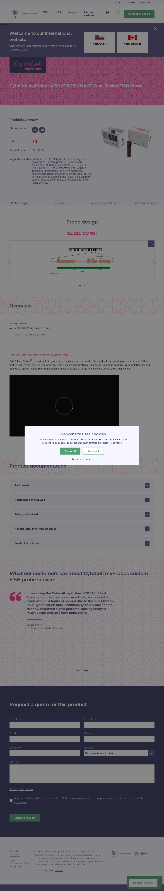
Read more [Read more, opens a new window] (116, 442)
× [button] (136, 430)
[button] (82, 459)
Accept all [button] (70, 451)
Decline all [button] (93, 451)
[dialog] (82, 445)
